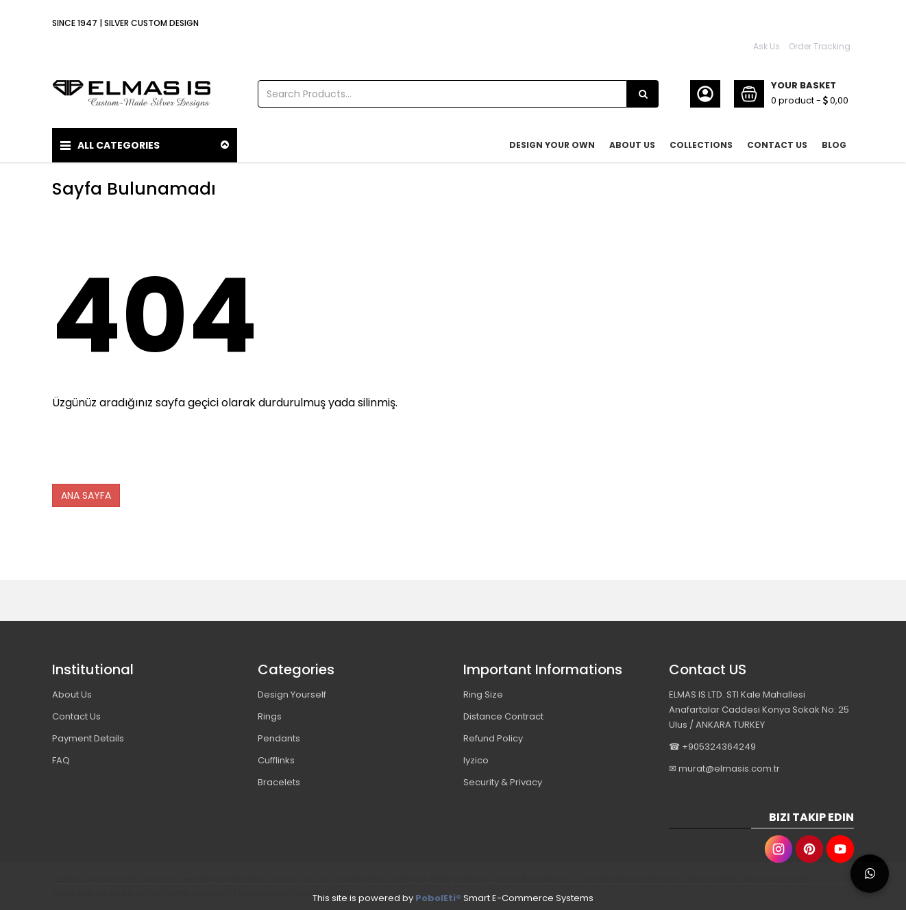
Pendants (279, 735)
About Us (72, 691)
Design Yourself (292, 691)
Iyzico (476, 757)
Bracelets (279, 779)
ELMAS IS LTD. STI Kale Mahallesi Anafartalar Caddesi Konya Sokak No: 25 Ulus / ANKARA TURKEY (759, 706)
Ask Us (766, 46)
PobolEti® (438, 895)
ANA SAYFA (86, 493)
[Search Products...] (643, 94)
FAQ (61, 757)
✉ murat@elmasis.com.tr (724, 765)
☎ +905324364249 (712, 743)
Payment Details (88, 735)
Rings (270, 713)
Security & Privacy (502, 779)
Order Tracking (819, 46)
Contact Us (76, 713)
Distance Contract (503, 713)
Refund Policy (493, 735)
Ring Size (483, 691)
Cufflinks (276, 757)
